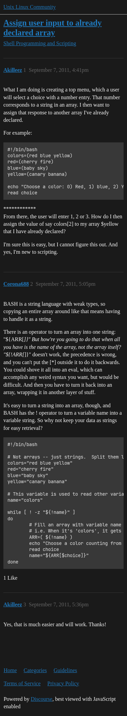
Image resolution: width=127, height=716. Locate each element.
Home (10, 670)
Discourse (41, 699)
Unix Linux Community (29, 7)
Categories (35, 670)
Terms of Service (22, 683)
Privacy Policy (63, 683)
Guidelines (65, 670)
